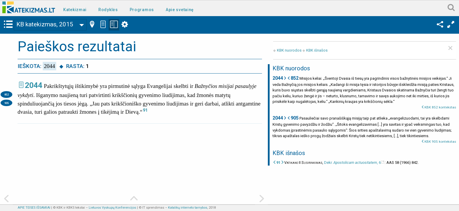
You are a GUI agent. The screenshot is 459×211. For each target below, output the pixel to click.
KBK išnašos (317, 50)
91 (145, 110)
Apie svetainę (180, 9)
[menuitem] (76, 9)
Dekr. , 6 (352, 162)
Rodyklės (108, 9)
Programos (142, 9)
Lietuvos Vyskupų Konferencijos (112, 208)
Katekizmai (75, 9)
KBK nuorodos (289, 50)
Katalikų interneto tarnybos (187, 208)
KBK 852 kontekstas (440, 107)
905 (6, 103)
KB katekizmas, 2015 (44, 24)
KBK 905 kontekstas (440, 141)
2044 (33, 85)
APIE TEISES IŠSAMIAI (34, 208)
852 (6, 94)
